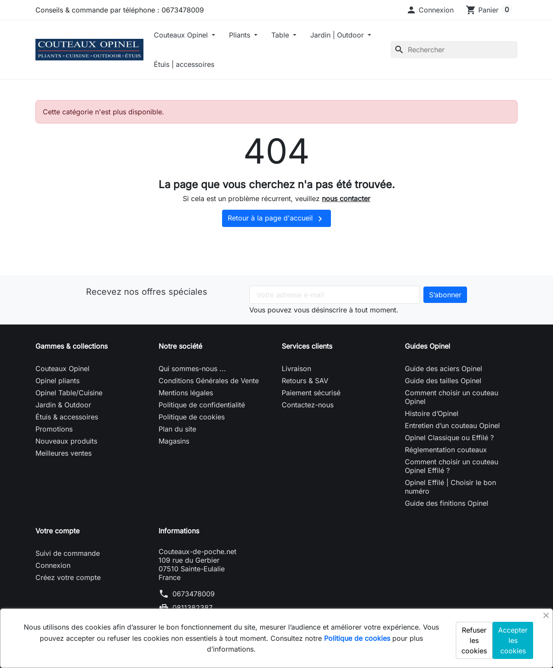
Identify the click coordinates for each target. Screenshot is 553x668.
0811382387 (192, 607)
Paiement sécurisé (311, 392)
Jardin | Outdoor (338, 35)
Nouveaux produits (66, 441)
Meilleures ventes (63, 453)
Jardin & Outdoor (63, 404)
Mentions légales (186, 392)
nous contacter (346, 198)
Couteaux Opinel (182, 35)
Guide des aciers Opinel (443, 368)
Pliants (240, 35)
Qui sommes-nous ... (192, 368)
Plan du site (177, 429)
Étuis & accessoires (66, 417)
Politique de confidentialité (202, 404)
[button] (430, 10)
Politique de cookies (192, 417)
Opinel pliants (57, 380)
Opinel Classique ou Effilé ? (449, 437)
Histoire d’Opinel (431, 413)
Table (281, 35)
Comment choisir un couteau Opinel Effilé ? (451, 466)
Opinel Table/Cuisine (68, 392)
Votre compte (57, 530)
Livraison (296, 368)
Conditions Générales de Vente (209, 380)
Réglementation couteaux (446, 449)
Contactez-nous (308, 404)
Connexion (52, 565)
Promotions (54, 429)
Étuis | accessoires (184, 64)
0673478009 (193, 593)
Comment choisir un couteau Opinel (451, 397)
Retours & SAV (305, 380)
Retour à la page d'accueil (276, 219)
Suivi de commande (67, 553)
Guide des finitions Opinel (446, 503)
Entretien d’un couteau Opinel (452, 425)
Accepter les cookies (513, 640)
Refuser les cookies (474, 640)
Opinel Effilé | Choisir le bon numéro (450, 486)
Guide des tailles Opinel (443, 380)
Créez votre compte (68, 577)
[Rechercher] (454, 49)
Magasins (174, 441)
